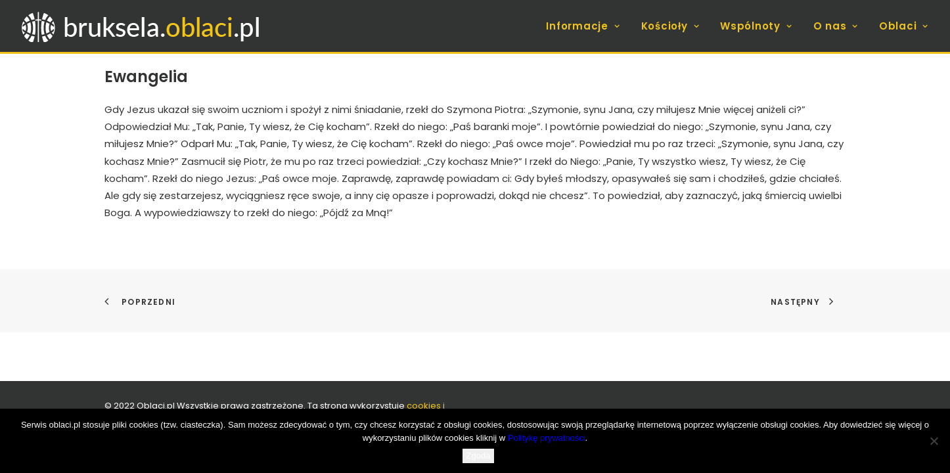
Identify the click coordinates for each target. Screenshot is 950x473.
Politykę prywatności (546, 438)
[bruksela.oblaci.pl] (142, 26)
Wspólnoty (756, 26)
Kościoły (670, 26)
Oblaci (903, 26)
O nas (835, 26)
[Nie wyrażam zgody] (933, 440)
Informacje (583, 26)
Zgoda (478, 456)
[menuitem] (587, 26)
